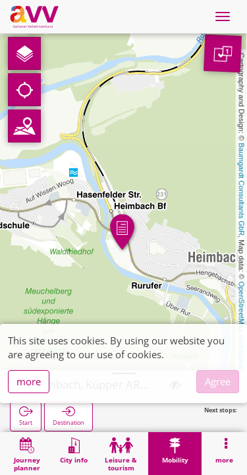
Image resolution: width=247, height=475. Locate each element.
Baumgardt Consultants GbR (242, 189)
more (28, 381)
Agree (218, 381)
